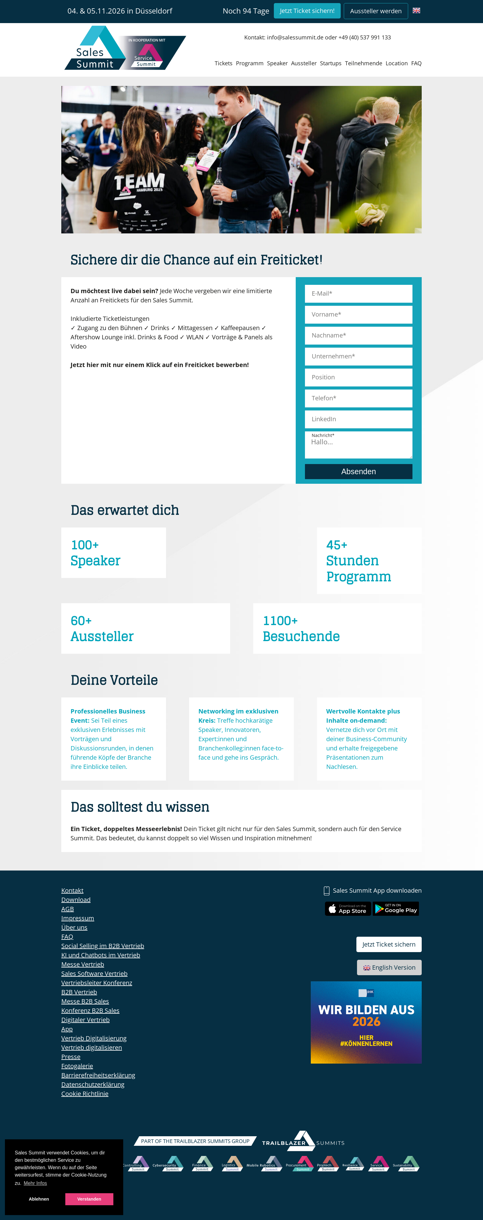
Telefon (322, 398)
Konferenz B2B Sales (90, 1010)
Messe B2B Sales (85, 1001)
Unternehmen (332, 356)
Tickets (224, 63)
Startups (331, 63)
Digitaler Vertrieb (85, 1020)
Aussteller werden (376, 11)
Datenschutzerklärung (92, 1084)
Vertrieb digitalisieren (91, 1047)
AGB (67, 909)
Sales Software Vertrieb (94, 973)
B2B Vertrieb (79, 992)
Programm (250, 63)
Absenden (358, 471)
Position (323, 377)
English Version (389, 967)
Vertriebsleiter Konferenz (96, 983)
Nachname (327, 335)
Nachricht (322, 435)
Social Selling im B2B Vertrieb (102, 946)
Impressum (77, 918)
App (67, 1029)
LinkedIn (324, 419)
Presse (70, 1056)
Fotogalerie (77, 1066)
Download (76, 899)
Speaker (277, 63)
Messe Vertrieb (82, 964)
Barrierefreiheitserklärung (98, 1075)
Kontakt (72, 890)
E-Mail (320, 293)
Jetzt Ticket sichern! (307, 10)
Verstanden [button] (89, 1199)
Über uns (74, 927)
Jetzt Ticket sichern (389, 944)
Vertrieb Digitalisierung (94, 1038)
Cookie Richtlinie (84, 1093)
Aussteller (304, 63)
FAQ (416, 63)
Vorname (325, 314)
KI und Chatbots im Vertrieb (100, 955)
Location (397, 63)
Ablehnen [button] (39, 1199)
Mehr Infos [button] (35, 1183)
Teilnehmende (363, 63)
